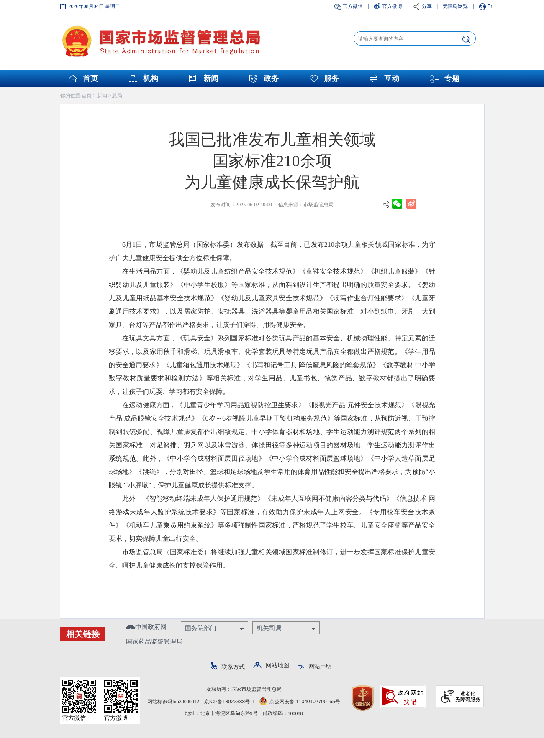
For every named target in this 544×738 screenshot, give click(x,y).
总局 (117, 96)
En (491, 6)
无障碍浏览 (455, 6)
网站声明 (315, 666)
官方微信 (353, 6)
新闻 (210, 78)
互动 (391, 78)
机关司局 (269, 627)
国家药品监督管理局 (154, 641)
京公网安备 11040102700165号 (299, 702)
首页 (90, 78)
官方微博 (392, 6)
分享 (427, 6)
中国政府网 (146, 626)
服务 (331, 78)
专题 (451, 78)
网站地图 (271, 665)
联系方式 (228, 666)
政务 (271, 78)
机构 (150, 78)
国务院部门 (200, 627)
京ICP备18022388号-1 (229, 702)
